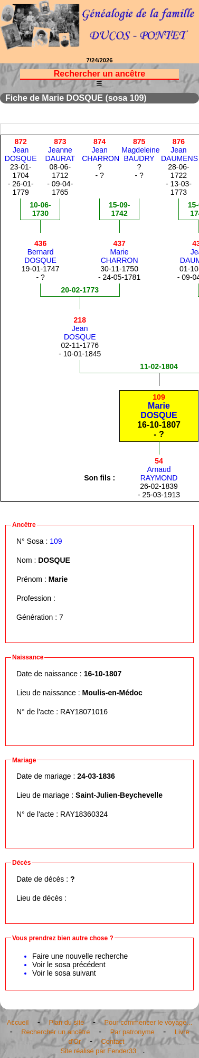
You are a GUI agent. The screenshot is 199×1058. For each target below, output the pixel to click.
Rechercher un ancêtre (55, 1032)
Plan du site (66, 1022)
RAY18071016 (84, 711)
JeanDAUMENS (179, 150)
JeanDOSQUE (21, 150)
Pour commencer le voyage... (148, 1022)
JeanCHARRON (100, 150)
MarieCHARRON (119, 251)
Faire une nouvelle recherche (80, 956)
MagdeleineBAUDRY (140, 150)
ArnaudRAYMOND (159, 469)
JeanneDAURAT (60, 150)
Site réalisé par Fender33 (98, 1051)
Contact (112, 1041)
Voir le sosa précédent (69, 964)
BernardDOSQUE (40, 251)
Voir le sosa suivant (64, 973)
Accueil (18, 1022)
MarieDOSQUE (158, 406)
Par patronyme (132, 1032)
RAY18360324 (84, 814)
